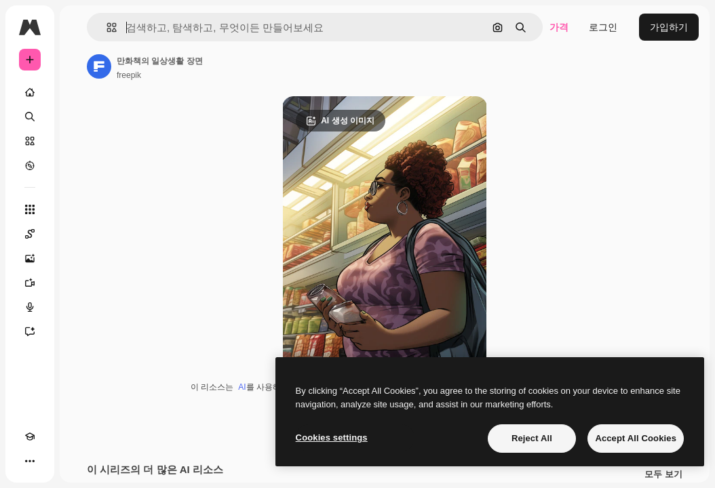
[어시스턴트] (30, 331)
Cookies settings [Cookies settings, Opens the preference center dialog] (332, 437)
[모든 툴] (30, 209)
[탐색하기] (30, 165)
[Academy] (30, 436)
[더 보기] (30, 461)
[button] (106, 27)
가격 (558, 27)
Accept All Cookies (635, 438)
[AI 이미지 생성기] (30, 258)
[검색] (30, 116)
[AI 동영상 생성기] (30, 282)
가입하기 (669, 27)
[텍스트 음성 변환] (30, 307)
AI (242, 387)
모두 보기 (663, 474)
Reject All (531, 438)
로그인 (603, 27)
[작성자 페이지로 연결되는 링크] (99, 66)
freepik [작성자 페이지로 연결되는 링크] (129, 75)
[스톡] (30, 141)
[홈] (30, 92)
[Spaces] (30, 234)
